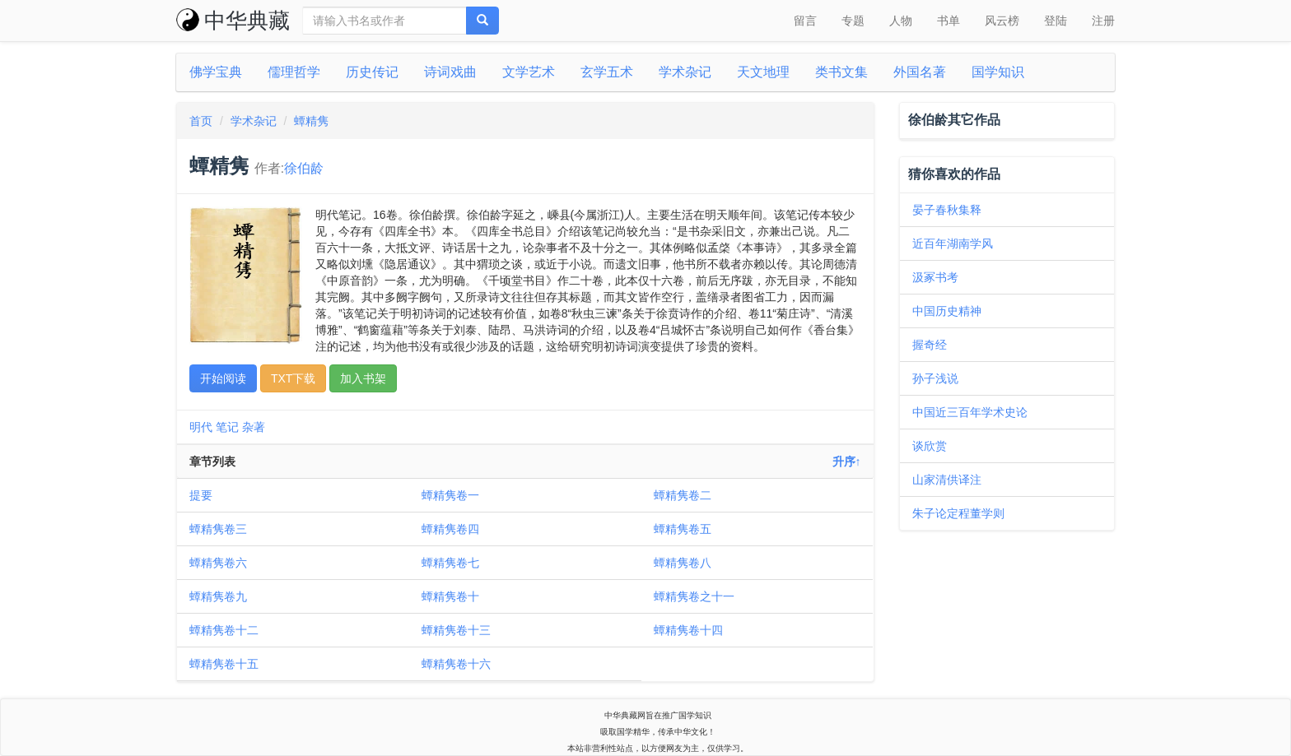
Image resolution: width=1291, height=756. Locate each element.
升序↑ (846, 461)
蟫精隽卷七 (450, 562)
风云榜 (1002, 20)
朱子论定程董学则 (958, 513)
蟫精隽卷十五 (224, 663)
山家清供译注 (946, 479)
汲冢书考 (935, 277)
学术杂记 (685, 72)
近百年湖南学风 (952, 243)
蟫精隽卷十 (450, 596)
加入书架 (363, 378)
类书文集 (841, 72)
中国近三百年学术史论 (970, 412)
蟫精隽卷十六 (456, 663)
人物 (900, 20)
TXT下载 (293, 378)
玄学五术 (606, 72)
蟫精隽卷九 (218, 596)
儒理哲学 (294, 72)
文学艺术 (528, 72)
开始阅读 (223, 378)
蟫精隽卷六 (218, 562)
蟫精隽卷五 (682, 529)
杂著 (253, 427)
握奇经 (929, 344)
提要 (200, 495)
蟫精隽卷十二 (224, 630)
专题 (853, 20)
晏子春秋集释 (946, 209)
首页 (200, 121)
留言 (805, 20)
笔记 (227, 427)
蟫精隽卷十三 (456, 630)
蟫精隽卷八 (682, 562)
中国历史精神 (946, 311)
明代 (200, 427)
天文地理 (763, 72)
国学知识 (998, 72)
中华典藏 (233, 20)
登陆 (1055, 20)
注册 (1103, 20)
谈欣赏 (929, 445)
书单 (948, 20)
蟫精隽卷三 (218, 529)
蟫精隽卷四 (450, 529)
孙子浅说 (935, 378)
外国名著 (919, 72)
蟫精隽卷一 (450, 495)
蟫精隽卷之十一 (694, 596)
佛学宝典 (215, 72)
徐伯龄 (304, 168)
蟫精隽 (311, 121)
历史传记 (372, 72)
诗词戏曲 (450, 72)
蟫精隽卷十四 (688, 630)
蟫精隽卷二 (682, 495)
